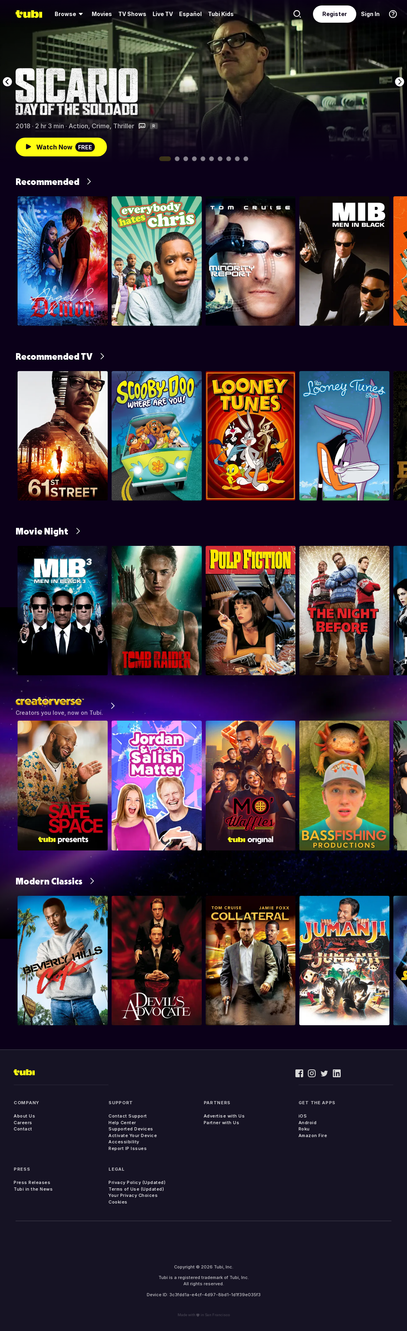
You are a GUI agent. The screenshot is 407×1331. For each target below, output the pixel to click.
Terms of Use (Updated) (136, 1189)
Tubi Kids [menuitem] (221, 14)
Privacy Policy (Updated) (136, 1182)
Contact (23, 1129)
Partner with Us (222, 1122)
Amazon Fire (313, 1135)
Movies (102, 14)
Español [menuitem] (190, 14)
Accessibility (123, 1141)
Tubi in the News (33, 1189)
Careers (23, 1122)
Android (308, 1122)
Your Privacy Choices (133, 1195)
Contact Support (127, 1116)
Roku (304, 1129)
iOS (303, 1116)
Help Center (122, 1122)
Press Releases (32, 1182)
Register (334, 14)
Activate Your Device (132, 1135)
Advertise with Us (224, 1116)
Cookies (118, 1202)
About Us (24, 1116)
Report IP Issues (127, 1148)
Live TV (163, 14)
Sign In (370, 14)
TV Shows (132, 14)
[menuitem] (70, 14)
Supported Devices (130, 1129)
